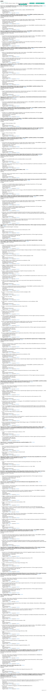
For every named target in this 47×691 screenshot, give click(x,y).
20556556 (10, 254)
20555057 (10, 152)
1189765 (26, 169)
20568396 (10, 126)
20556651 (10, 523)
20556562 (10, 414)
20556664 (17, 511)
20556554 (10, 269)
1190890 (28, 180)
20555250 (10, 313)
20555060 (17, 152)
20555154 (17, 238)
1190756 (28, 15)
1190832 (31, 108)
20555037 (10, 56)
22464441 (17, 601)
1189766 (39, 481)
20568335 (10, 106)
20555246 (17, 319)
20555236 (17, 331)
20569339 (10, 455)
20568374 (17, 136)
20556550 (10, 319)
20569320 (10, 399)
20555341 (17, 248)
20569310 (17, 254)
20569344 (17, 505)
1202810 (9, 388)
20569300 (10, 284)
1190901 (34, 196)
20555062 (17, 146)
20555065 (17, 194)
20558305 (17, 592)
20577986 (10, 561)
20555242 (10, 325)
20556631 (17, 480)
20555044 (10, 73)
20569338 (10, 464)
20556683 (17, 488)
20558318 (17, 581)
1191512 (14, 676)
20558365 (10, 663)
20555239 (10, 337)
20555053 (17, 167)
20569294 (10, 309)
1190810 (24, 87)
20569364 (10, 684)
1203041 (39, 129)
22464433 (10, 618)
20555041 (10, 84)
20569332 (10, 469)
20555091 (10, 62)
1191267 (39, 650)
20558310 (10, 587)
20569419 (10, 232)
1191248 (34, 530)
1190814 (13, 65)
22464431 (10, 505)
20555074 (17, 217)
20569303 (17, 269)
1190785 (28, 32)
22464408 (10, 634)
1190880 (24, 138)
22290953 (10, 248)
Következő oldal (32, 3)
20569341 (10, 450)
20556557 (17, 346)
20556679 (17, 494)
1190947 (21, 339)
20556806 (10, 238)
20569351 (10, 565)
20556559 (10, 425)
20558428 (17, 657)
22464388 (10, 648)
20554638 (17, 23)
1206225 (23, 665)
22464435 (10, 494)
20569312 (17, 258)
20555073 (10, 223)
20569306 (17, 274)
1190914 (4, 225)
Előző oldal (2, 3)
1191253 (39, 548)
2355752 (9, 278)
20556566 (17, 404)
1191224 (44, 427)
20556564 (10, 410)
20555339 (17, 278)
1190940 (27, 241)
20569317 (17, 357)
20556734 (10, 217)
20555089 (17, 45)
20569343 (10, 528)
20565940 (17, 12)
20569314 (10, 373)
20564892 (10, 274)
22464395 (10, 638)
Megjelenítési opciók (24, 4)
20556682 (10, 500)
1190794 (32, 48)
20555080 (17, 204)
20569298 (10, 299)
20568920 (17, 232)
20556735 (17, 538)
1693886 (9, 511)
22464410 (17, 629)
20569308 (17, 263)
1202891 (33, 442)
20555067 (17, 188)
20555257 (10, 295)
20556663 (10, 517)
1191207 (31, 381)
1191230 (24, 457)
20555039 (10, 78)
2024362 (21, 594)
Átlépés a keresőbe (38, 3)
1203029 (14, 97)
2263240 (9, 488)
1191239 (39, 472)
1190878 (39, 155)
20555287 (10, 290)
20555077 (17, 210)
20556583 (10, 331)
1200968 (44, 5)
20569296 (10, 304)
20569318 (10, 420)
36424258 (17, 388)
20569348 (17, 561)
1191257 (39, 574)
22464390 (10, 643)
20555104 (10, 45)
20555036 (17, 40)
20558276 (10, 556)
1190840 (20, 119)
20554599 (10, 29)
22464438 (10, 607)
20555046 (10, 95)
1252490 (9, 12)
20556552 (10, 368)
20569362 (10, 688)
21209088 (10, 23)
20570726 (10, 258)
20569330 (10, 434)
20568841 (10, 162)
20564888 (10, 263)
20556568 (17, 394)
